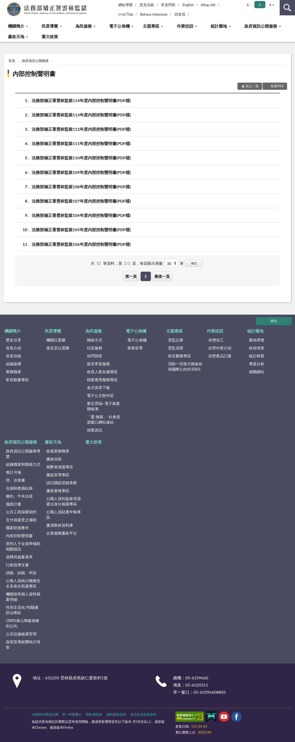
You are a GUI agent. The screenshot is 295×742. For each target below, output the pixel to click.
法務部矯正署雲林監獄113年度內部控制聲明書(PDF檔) (81, 115)
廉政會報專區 (57, 490)
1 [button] (145, 276)
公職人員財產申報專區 (63, 514)
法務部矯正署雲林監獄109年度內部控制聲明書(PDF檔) (81, 172)
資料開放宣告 (116, 714)
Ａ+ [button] (271, 5)
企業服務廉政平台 (61, 533)
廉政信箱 (54, 459)
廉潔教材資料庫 (59, 525)
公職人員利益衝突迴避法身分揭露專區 (63, 501)
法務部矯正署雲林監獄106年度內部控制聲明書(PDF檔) (81, 244)
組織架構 (13, 363)
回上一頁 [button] (252, 86)
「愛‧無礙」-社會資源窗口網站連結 (103, 419)
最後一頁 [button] (162, 276)
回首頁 (180, 14)
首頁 (11, 61)
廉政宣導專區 (57, 474)
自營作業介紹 (219, 348)
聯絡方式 (94, 340)
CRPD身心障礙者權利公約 (22, 623)
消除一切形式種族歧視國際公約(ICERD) (185, 366)
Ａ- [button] (248, 5)
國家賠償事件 (17, 527)
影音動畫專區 (17, 379)
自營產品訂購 (219, 355)
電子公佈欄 (119, 26)
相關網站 (256, 371)
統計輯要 (256, 355)
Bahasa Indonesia (153, 14)
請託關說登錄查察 (61, 482)
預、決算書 (15, 480)
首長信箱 (13, 355)
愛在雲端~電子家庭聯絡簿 (103, 406)
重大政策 (50, 36)
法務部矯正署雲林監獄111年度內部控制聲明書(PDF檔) (81, 143)
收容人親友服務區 (102, 371)
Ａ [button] (260, 5)
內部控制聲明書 (34, 73)
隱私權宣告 (94, 714)
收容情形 (256, 348)
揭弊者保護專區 (59, 466)
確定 (194, 263)
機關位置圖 (55, 340)
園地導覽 (256, 340)
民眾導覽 (50, 26)
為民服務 (83, 26)
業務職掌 (13, 371)
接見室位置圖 (57, 348)
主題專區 (151, 26)
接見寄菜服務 (98, 363)
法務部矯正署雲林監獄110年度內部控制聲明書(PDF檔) (81, 158)
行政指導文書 (17, 564)
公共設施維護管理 (21, 634)
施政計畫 (13, 504)
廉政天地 (16, 36)
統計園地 (219, 26)
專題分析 (256, 363)
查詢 (287, 7)
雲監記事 (175, 340)
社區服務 (94, 348)
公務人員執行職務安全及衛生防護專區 (23, 583)
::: (4, 4)
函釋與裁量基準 (19, 557)
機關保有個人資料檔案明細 (23, 597)
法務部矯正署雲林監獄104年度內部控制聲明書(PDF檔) (81, 215)
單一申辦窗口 (72, 714)
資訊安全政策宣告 (143, 714)
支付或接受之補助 (21, 519)
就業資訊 (94, 430)
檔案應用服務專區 (102, 379)
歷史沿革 (13, 340)
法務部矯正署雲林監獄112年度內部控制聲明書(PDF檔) (81, 129)
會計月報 (13, 472)
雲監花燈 (175, 348)
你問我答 (94, 355)
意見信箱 (147, 5)
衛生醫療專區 (179, 355)
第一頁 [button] (131, 276)
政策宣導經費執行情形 (23, 644)
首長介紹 (13, 348)
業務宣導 (135, 348)
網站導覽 (125, 5)
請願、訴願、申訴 (21, 572)
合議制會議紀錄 (19, 488)
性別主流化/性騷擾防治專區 (22, 610)
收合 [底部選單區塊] (273, 321)
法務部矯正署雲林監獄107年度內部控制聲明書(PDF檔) (81, 201)
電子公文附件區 (100, 395)
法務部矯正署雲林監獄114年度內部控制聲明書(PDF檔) (81, 100)
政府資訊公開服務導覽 (23, 454)
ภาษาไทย (125, 14)
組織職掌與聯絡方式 (23, 464)
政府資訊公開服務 (260, 26)
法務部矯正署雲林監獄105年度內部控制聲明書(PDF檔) (81, 229)
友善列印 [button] (277, 86)
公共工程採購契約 (21, 512)
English (188, 5)
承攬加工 (216, 340)
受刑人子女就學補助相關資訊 (23, 546)
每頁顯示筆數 (151, 263)
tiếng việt (208, 5)
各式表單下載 (98, 387)
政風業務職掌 (57, 451)
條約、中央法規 (19, 496)
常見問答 (168, 5)
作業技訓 (185, 26)
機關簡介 (16, 26)
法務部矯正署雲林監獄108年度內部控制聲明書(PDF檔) (81, 187)
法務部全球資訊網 (45, 714)
